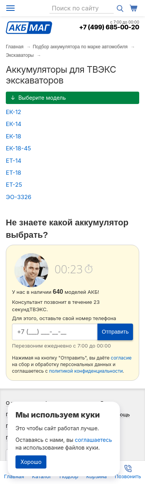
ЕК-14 (13, 124)
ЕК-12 (13, 112)
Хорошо (30, 461)
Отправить (115, 332)
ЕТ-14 (13, 160)
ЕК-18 (13, 136)
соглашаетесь (93, 439)
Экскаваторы (20, 55)
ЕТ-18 (13, 172)
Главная (15, 46)
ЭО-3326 (18, 197)
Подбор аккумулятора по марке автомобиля (80, 46)
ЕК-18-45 (18, 148)
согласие (121, 358)
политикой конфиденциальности (86, 371)
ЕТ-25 (14, 184)
